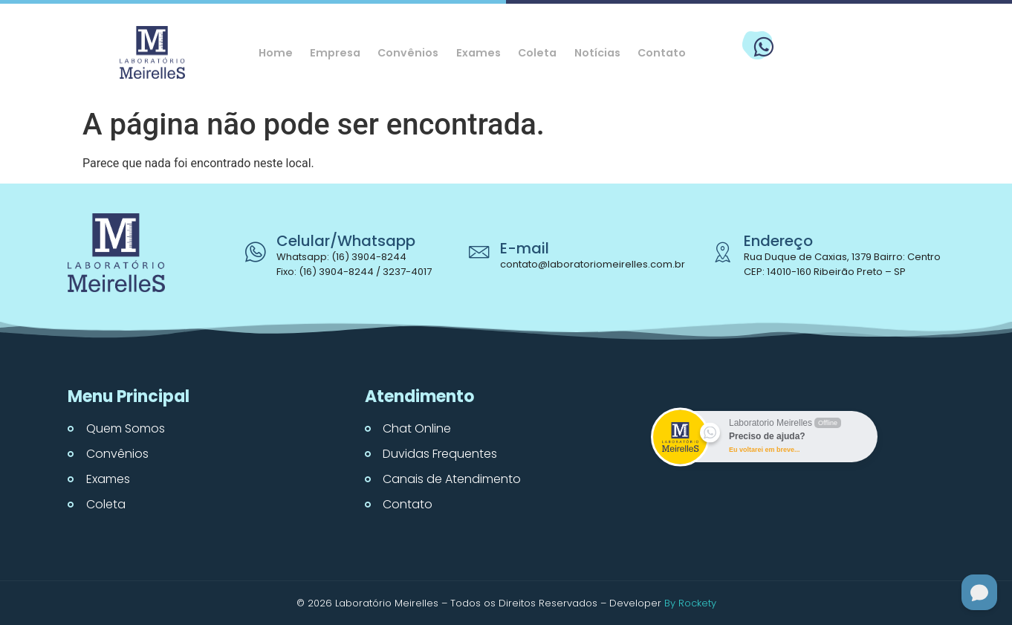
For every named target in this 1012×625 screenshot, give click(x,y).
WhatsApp (819, 39)
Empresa (328, 52)
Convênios (405, 52)
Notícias (603, 52)
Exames (478, 52)
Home (266, 52)
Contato (671, 52)
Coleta (539, 52)
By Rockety (690, 603)
